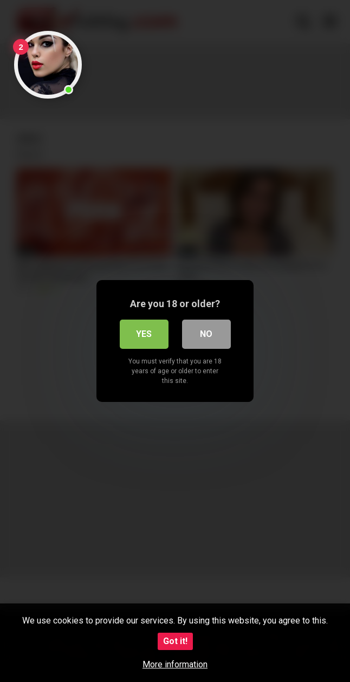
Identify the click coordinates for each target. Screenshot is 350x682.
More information (175, 664)
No (206, 334)
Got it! (175, 641)
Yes (144, 334)
